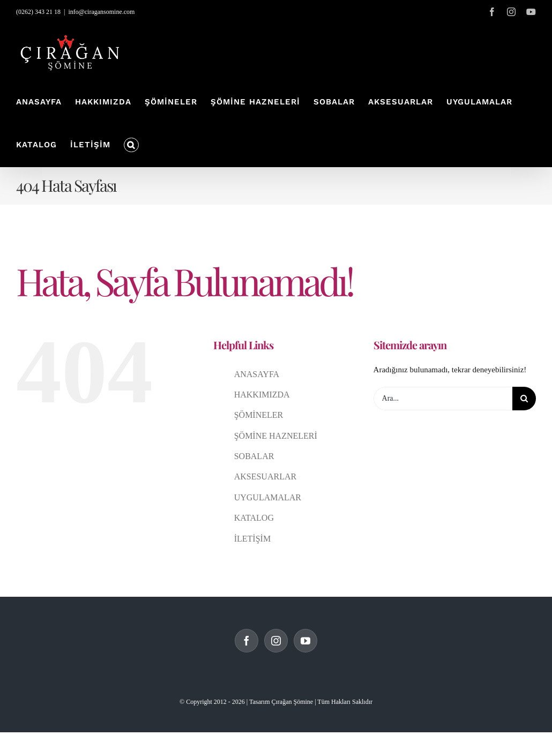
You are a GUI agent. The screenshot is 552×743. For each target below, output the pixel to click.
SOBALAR (254, 456)
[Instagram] (276, 640)
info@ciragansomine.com (101, 12)
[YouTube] (305, 640)
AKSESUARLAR (265, 476)
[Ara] (524, 398)
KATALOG (254, 517)
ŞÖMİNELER (259, 414)
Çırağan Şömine (292, 702)
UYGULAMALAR (267, 497)
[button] (131, 145)
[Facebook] (246, 640)
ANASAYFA (256, 374)
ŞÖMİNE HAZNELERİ (275, 435)
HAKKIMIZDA (262, 394)
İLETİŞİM (252, 538)
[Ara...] (443, 398)
